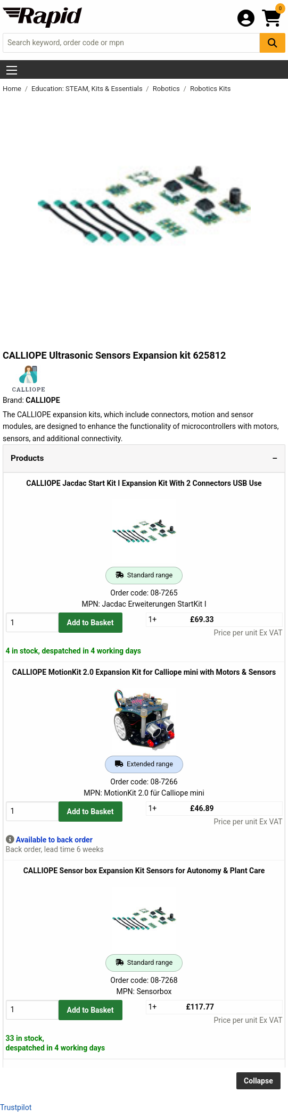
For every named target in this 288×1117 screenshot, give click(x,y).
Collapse (258, 1081)
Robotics (167, 89)
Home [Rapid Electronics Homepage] (13, 89)
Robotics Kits (210, 89)
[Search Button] (272, 43)
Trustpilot (15, 1107)
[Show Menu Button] (11, 70)
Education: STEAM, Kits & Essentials (87, 89)
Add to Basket (90, 622)
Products (27, 458)
